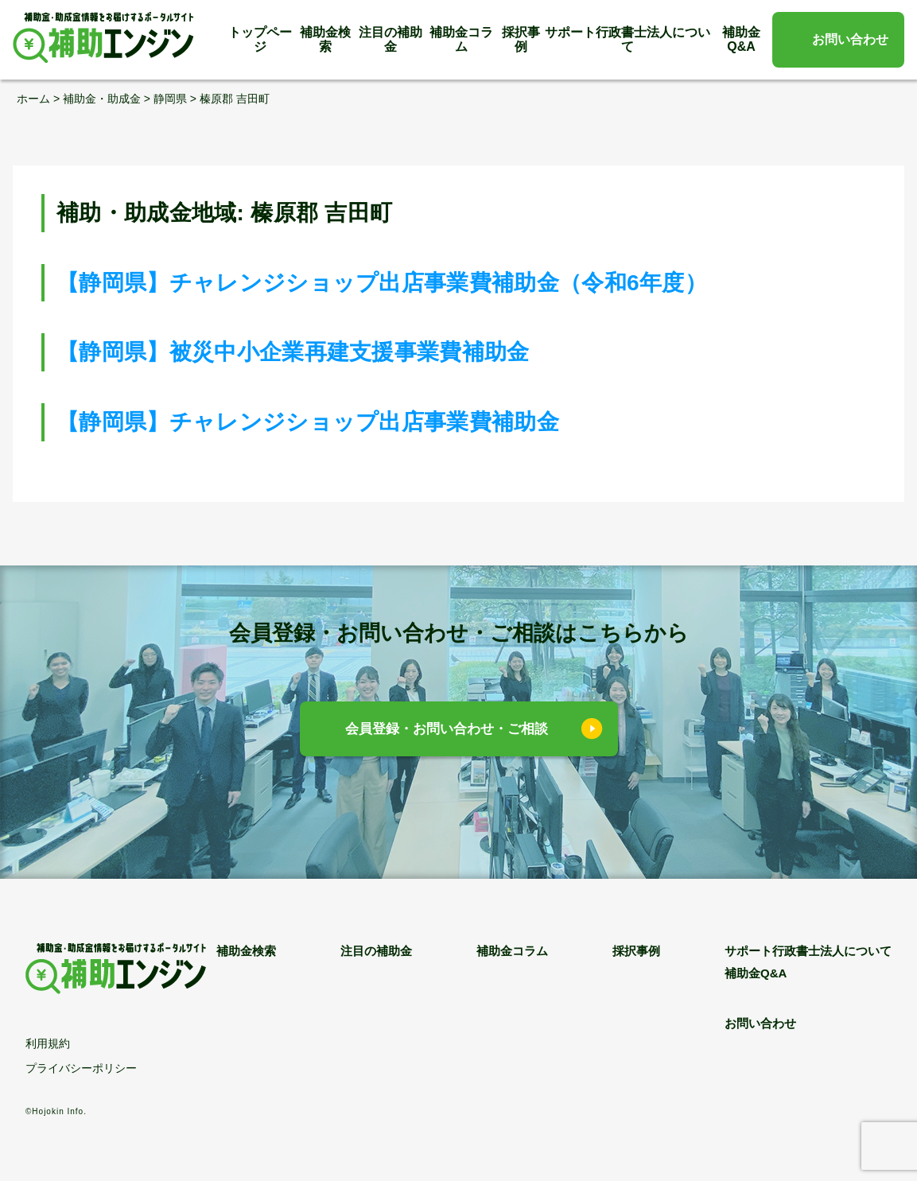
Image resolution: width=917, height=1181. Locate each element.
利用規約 (47, 1043)
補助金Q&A (741, 39)
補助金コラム (461, 39)
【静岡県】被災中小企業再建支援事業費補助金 (293, 352)
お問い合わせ (850, 39)
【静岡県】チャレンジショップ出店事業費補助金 (307, 422)
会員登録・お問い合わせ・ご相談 (446, 728)
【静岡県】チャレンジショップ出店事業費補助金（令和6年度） (381, 282)
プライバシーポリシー (81, 1068)
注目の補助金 (390, 39)
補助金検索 (325, 39)
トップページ (260, 39)
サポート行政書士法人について (627, 39)
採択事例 (521, 39)
